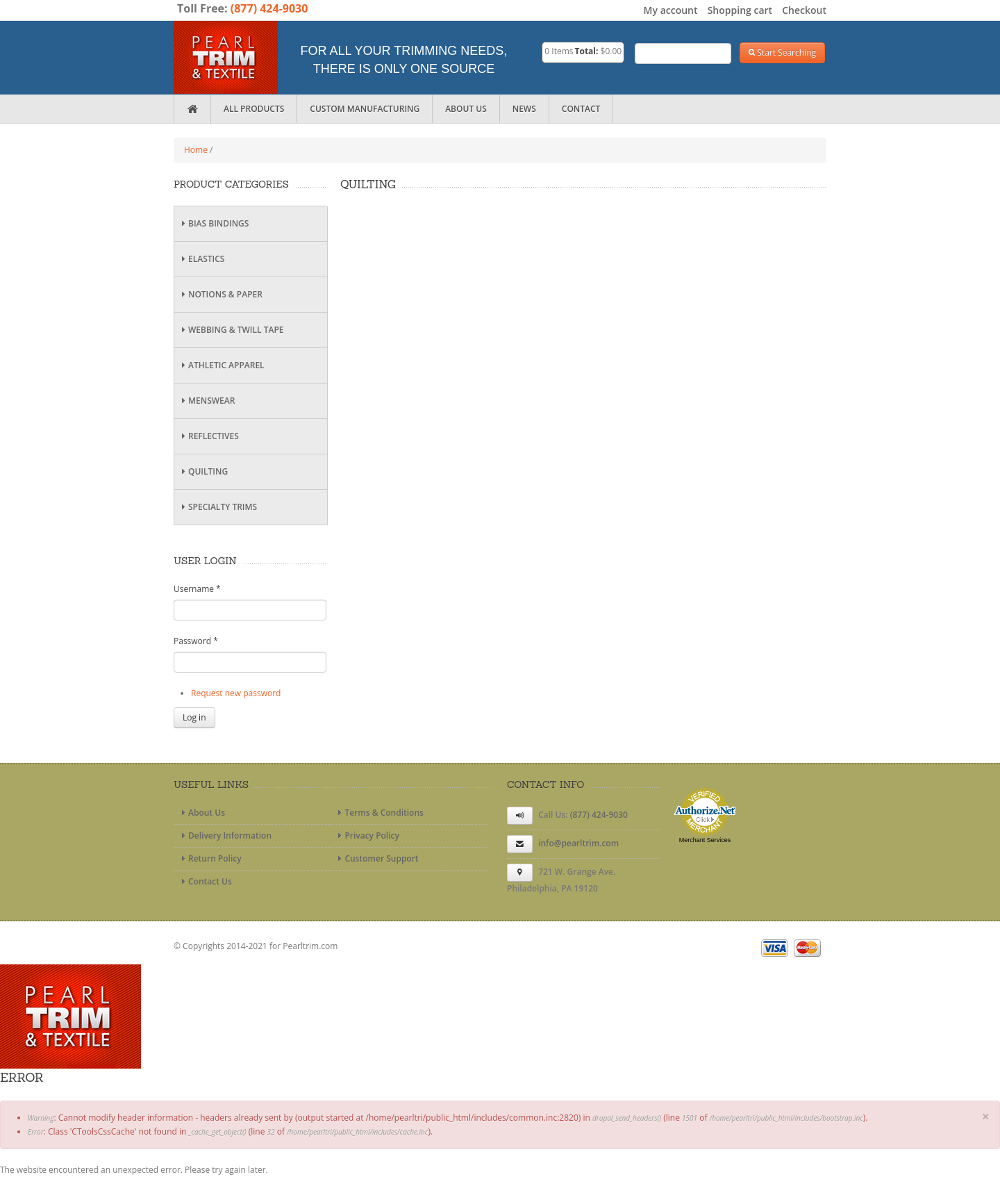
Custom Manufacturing (364, 109)
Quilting (203, 471)
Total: (587, 51)
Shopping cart (740, 10)
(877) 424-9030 (269, 8)
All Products (254, 109)
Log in (194, 717)
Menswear (206, 400)
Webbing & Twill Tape (230, 330)
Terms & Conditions (379, 812)
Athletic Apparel (221, 365)
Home (196, 150)
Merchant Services (705, 840)
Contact (581, 109)
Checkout (804, 10)
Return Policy (210, 858)
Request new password (236, 693)
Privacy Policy (366, 835)
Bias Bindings (213, 223)
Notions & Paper (220, 294)
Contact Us (205, 881)
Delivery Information (225, 835)
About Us (466, 109)
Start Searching (782, 52)
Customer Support (376, 858)
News (524, 109)
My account (671, 10)
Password (196, 641)
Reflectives (208, 436)
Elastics (201, 259)
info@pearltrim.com (578, 843)
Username (197, 589)
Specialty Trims (217, 507)
